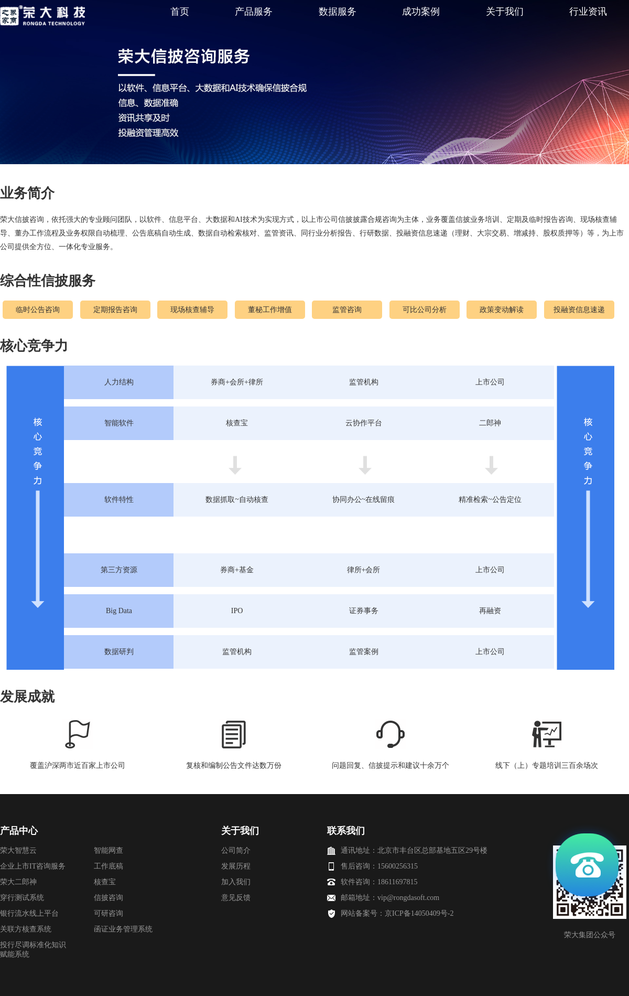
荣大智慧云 (18, 850)
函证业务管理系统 (123, 929)
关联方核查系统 (25, 929)
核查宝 (105, 882)
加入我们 (236, 882)
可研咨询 (108, 913)
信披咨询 (108, 898)
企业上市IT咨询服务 (33, 866)
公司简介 (236, 850)
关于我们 (505, 11)
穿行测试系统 (22, 898)
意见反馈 (236, 898)
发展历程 (236, 866)
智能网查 (108, 850)
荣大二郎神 (18, 882)
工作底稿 (108, 866)
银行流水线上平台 (29, 913)
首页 (179, 11)
